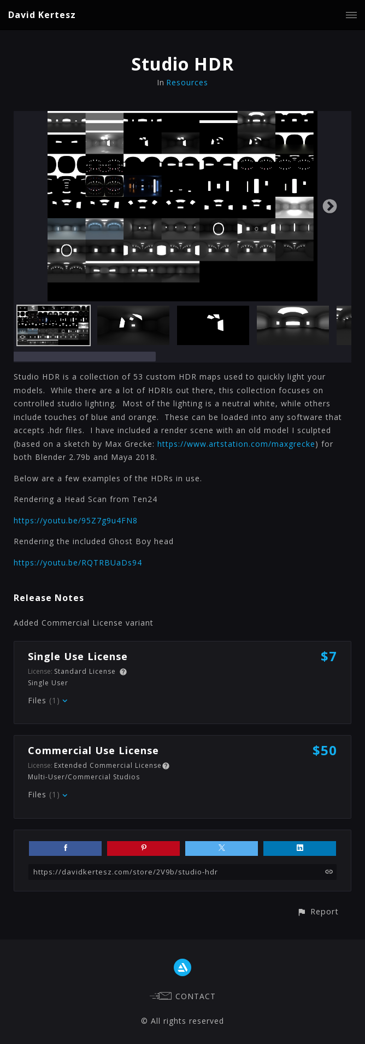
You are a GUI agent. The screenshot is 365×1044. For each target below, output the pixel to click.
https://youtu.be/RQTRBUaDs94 (78, 562)
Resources (187, 82)
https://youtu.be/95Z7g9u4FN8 (76, 520)
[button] (317, 911)
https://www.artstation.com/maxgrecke (236, 444)
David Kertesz (42, 15)
